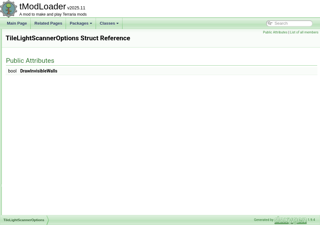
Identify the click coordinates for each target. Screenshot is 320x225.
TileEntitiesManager (37, 77)
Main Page (17, 23)
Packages (81, 23)
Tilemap (27, 139)
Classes (109, 23)
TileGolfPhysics (33, 104)
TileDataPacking (34, 35)
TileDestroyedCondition (40, 49)
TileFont (27, 97)
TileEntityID (30, 90)
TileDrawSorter (33, 70)
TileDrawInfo (31, 56)
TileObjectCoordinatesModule (45, 180)
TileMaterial (30, 145)
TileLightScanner (35, 118)
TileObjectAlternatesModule (44, 166)
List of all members (304, 32)
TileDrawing (30, 63)
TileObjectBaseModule (39, 173)
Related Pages (48, 23)
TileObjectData (33, 187)
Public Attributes (275, 32)
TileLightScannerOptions (41, 125)
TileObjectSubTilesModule (42, 214)
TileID (25, 111)
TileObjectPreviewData (40, 200)
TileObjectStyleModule (39, 207)
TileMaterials (31, 152)
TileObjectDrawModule (39, 194)
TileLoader (29, 132)
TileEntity (28, 84)
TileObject (29, 159)
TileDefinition (31, 42)
